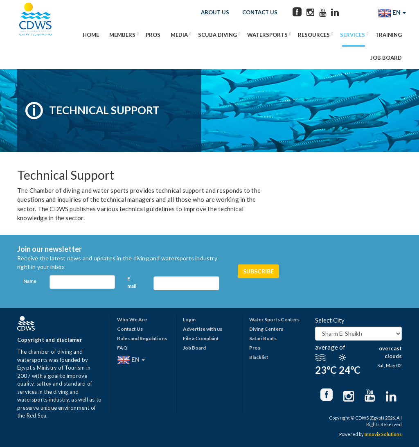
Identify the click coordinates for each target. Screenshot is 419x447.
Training (388, 35)
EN (392, 13)
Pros (153, 35)
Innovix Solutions (383, 434)
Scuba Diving (217, 35)
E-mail (131, 282)
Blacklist (258, 357)
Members (122, 35)
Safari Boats (263, 338)
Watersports (267, 35)
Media (179, 35)
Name (29, 281)
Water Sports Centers (274, 319)
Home (91, 35)
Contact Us (259, 12)
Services (352, 35)
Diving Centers (266, 329)
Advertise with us (202, 329)
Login (189, 319)
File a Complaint (201, 338)
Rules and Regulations (142, 338)
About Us (215, 12)
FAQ (122, 348)
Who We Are (132, 319)
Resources (314, 35)
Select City (330, 320)
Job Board (386, 57)
